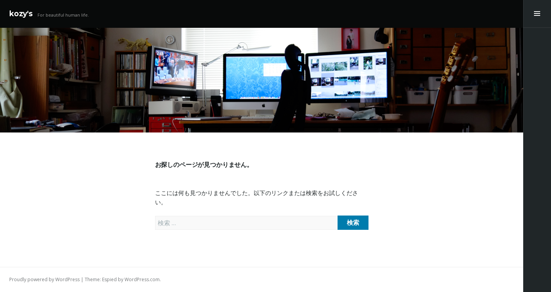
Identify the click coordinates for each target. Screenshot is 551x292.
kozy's (21, 13)
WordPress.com (142, 279)
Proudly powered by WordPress (44, 279)
